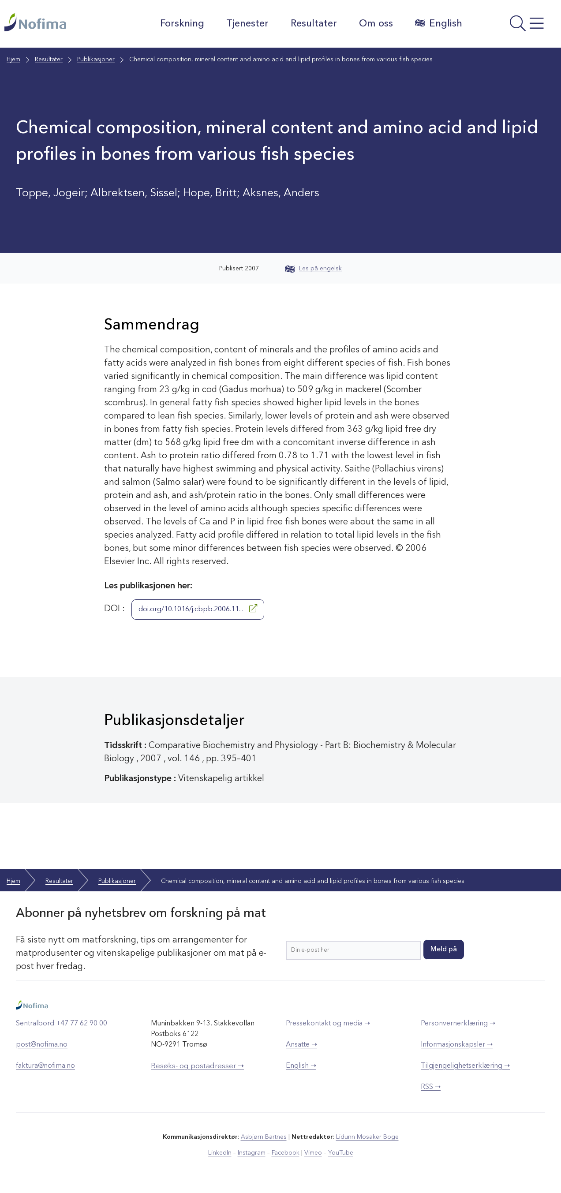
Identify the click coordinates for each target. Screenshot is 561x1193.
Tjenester (247, 24)
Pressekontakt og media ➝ (328, 1023)
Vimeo (313, 1153)
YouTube (340, 1153)
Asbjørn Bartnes (264, 1137)
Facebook (285, 1153)
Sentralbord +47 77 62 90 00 (61, 1023)
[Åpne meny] (513, 26)
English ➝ (301, 1066)
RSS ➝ (431, 1087)
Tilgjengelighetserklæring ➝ (465, 1066)
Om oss (376, 24)
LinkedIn (220, 1153)
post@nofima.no (41, 1044)
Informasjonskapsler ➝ (457, 1044)
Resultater (314, 24)
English (438, 23)
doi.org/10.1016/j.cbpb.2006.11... (197, 608)
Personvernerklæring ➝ (458, 1023)
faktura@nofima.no (45, 1066)
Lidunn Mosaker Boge (367, 1137)
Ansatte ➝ (301, 1044)
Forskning (182, 24)
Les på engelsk (313, 269)
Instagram (252, 1153)
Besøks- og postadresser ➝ (197, 1066)
